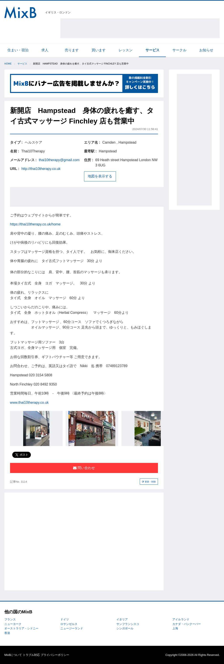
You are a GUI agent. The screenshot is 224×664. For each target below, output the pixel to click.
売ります (72, 50)
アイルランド (180, 619)
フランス (10, 619)
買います (99, 50)
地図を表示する (100, 176)
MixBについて (13, 655)
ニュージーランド (71, 628)
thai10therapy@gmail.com (59, 160)
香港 (7, 633)
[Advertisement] (140, 28)
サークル (179, 50)
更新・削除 (149, 481)
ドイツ (64, 619)
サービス (152, 50)
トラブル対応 (31, 655)
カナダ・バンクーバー (186, 624)
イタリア (122, 619)
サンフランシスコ (127, 624)
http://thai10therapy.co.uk (40, 169)
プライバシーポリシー (55, 655)
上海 (175, 628)
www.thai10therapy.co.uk (29, 402)
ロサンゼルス (68, 624)
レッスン (126, 50)
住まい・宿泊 (17, 50)
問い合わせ (84, 468)
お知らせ (206, 50)
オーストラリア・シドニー (21, 628)
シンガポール (124, 628)
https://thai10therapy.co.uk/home (35, 224)
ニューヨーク (12, 624)
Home (8, 63)
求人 (44, 50)
